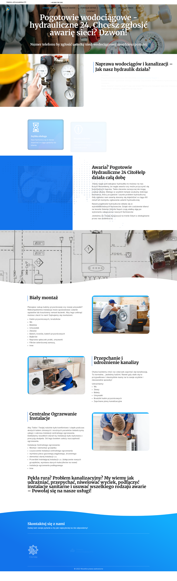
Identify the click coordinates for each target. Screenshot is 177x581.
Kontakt (91, 11)
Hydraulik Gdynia (88, 8)
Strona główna (50, 8)
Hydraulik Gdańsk (67, 8)
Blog (138, 8)
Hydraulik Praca (125, 8)
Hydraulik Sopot (108, 8)
